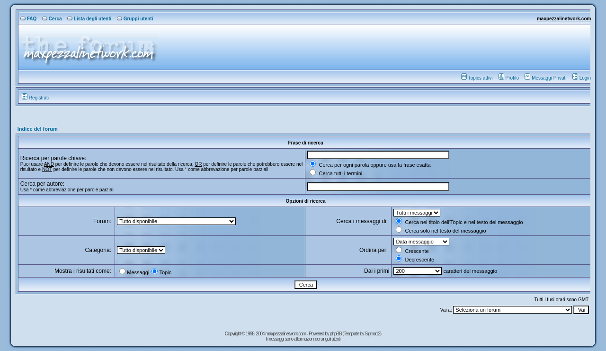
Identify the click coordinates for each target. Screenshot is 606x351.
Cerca (52, 18)
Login (581, 78)
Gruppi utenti (135, 18)
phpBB (336, 333)
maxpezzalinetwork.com (564, 18)
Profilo (509, 78)
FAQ (28, 18)
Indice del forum (38, 129)
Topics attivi (477, 78)
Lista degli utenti (89, 18)
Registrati (35, 97)
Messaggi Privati (545, 78)
